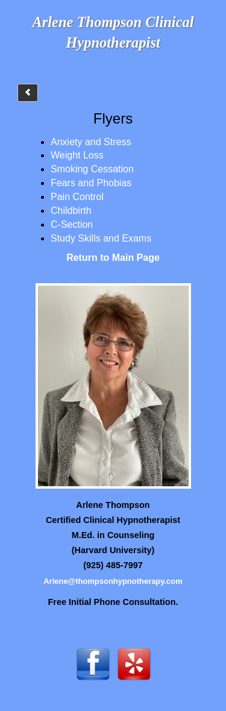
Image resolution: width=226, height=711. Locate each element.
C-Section (72, 224)
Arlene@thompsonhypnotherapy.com (112, 581)
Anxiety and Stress (91, 142)
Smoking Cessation (92, 169)
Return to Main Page (113, 257)
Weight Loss (77, 155)
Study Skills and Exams (101, 238)
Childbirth (71, 210)
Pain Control (77, 197)
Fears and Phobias (91, 183)
